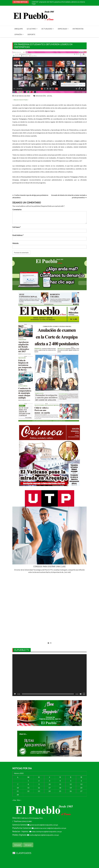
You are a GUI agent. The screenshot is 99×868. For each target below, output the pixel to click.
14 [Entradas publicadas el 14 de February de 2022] (18, 788)
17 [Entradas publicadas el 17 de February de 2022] (49, 788)
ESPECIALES (62, 29)
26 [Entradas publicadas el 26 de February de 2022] (71, 791)
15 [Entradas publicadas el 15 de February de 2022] (28, 788)
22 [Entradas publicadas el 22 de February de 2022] (28, 791)
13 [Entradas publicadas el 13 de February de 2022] (81, 784)
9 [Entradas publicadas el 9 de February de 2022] (38, 784)
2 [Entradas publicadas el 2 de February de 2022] (38, 781)
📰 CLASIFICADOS (21, 853)
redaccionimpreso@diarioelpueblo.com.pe (47, 831)
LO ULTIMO (31, 29)
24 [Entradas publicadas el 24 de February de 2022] (49, 791)
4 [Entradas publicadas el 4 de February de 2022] (60, 781)
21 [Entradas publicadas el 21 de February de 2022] (18, 791)
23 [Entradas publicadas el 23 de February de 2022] (39, 791)
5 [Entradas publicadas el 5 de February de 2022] (70, 781)
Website (15, 243)
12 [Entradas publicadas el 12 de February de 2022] (71, 784)
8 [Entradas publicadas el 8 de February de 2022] (28, 784)
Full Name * (16, 227)
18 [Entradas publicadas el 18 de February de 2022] (60, 788)
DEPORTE (31, 34)
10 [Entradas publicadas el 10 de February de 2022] (49, 784)
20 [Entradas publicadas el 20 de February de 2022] (81, 788)
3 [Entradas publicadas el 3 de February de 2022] (49, 781)
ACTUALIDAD (46, 29)
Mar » (19, 800)
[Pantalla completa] (84, 694)
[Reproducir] (15, 694)
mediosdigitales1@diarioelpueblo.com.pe (44, 835)
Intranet (17, 845)
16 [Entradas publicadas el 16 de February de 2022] (39, 788)
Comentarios (17, 209)
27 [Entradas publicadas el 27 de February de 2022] (81, 791)
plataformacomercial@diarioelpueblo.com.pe (50, 828)
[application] (49, 675)
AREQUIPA (18, 29)
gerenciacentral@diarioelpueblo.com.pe (44, 825)
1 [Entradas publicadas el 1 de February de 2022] (28, 781)
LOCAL (49, 96)
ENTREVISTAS (78, 29)
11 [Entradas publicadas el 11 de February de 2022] (60, 784)
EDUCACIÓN (41, 96)
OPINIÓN (18, 34)
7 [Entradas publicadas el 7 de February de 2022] (17, 784)
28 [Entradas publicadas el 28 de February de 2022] (18, 795)
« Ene (14, 800)
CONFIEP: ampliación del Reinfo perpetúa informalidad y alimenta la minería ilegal (58, 3)
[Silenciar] (81, 694)
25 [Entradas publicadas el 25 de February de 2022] (60, 791)
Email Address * (18, 235)
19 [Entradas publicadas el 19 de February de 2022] (71, 788)
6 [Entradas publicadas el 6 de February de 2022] (81, 781)
